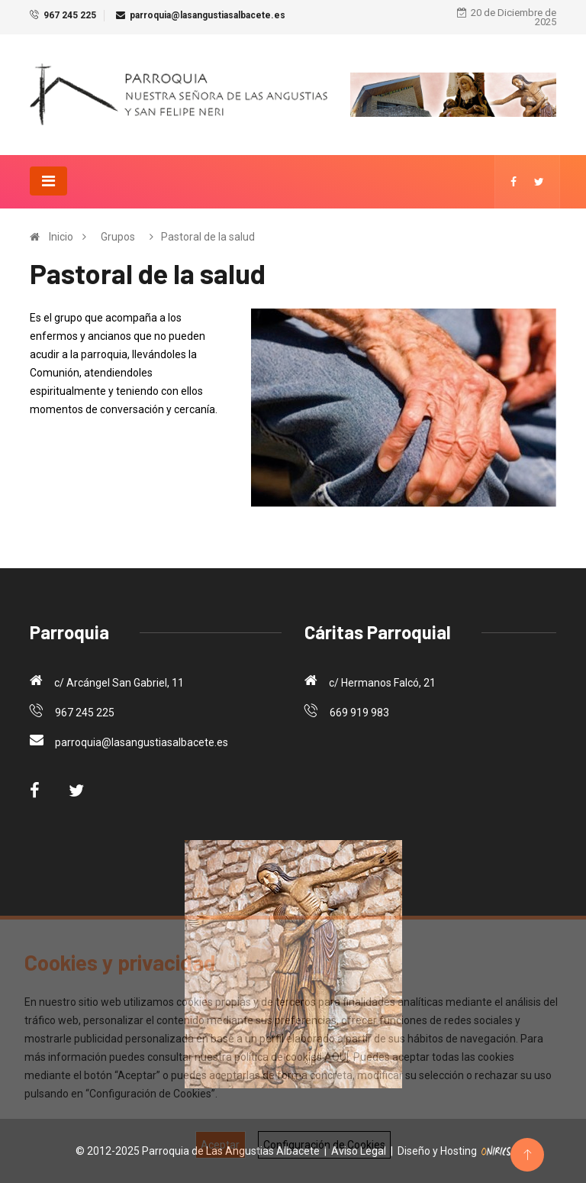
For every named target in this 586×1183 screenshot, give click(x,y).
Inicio (61, 237)
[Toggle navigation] (48, 181)
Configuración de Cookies (324, 1145)
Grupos (118, 237)
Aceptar (220, 1145)
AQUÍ (336, 1057)
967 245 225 (69, 15)
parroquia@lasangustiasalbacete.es (207, 15)
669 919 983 (359, 712)
